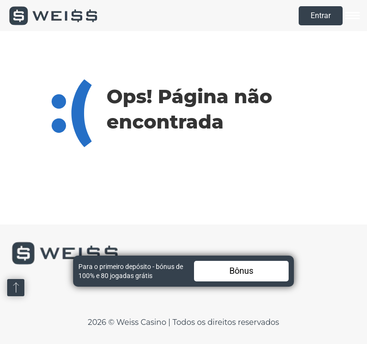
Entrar (321, 15)
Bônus (241, 271)
